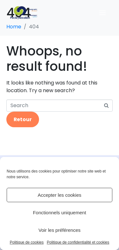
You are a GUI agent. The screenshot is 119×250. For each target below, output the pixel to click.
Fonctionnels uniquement (59, 212)
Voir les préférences (59, 230)
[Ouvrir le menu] (102, 12)
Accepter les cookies (60, 195)
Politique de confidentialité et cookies (78, 242)
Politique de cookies (27, 242)
